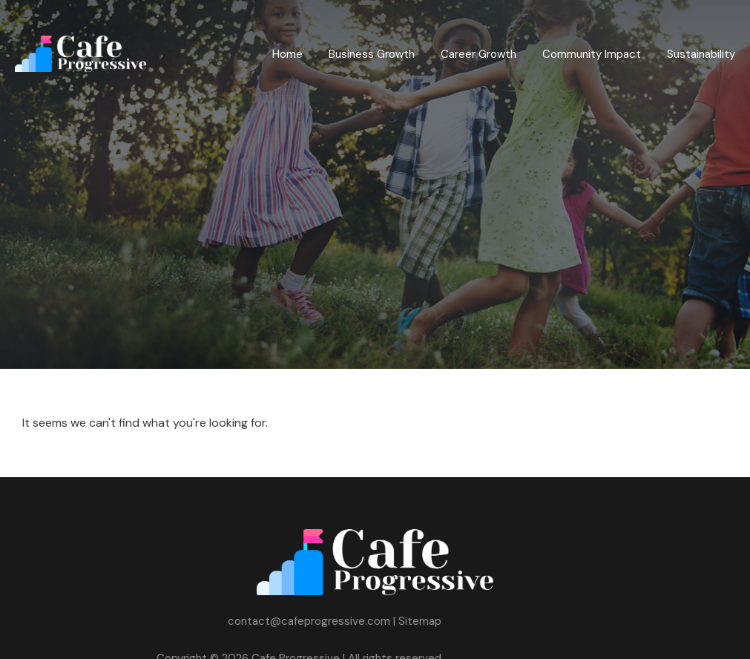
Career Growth (478, 54)
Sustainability (701, 54)
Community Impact (591, 54)
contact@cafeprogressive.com (309, 621)
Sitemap (419, 621)
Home (287, 54)
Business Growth (372, 54)
